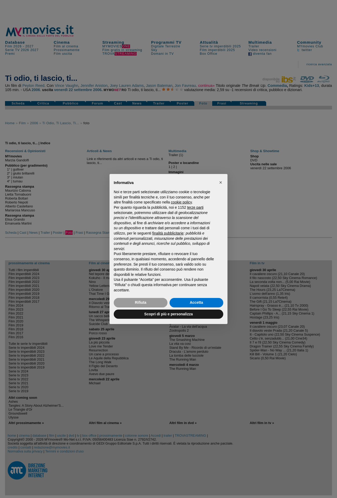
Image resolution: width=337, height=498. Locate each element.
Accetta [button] (196, 302)
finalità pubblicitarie (168, 233)
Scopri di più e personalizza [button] (168, 314)
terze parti (195, 207)
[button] (220, 182)
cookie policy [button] (181, 202)
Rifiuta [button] (140, 302)
